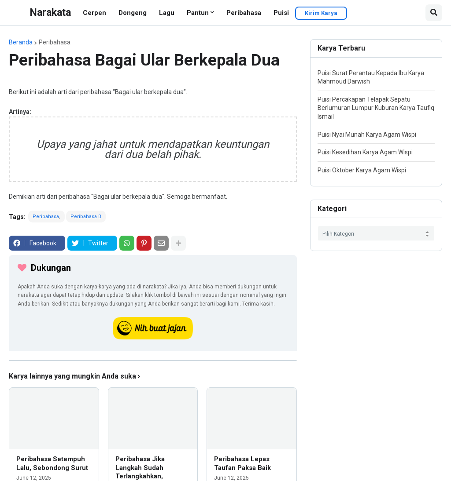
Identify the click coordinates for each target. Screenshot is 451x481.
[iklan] (153, 360)
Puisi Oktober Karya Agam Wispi (362, 170)
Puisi (281, 13)
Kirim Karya (321, 13)
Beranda (21, 42)
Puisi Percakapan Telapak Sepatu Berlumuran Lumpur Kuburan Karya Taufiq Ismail (376, 108)
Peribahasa (243, 13)
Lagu (166, 13)
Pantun (198, 13)
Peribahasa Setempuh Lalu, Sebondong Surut (52, 463)
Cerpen (94, 13)
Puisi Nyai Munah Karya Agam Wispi (367, 134)
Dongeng (132, 13)
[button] (433, 12)
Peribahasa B (85, 216)
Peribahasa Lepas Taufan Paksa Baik (242, 463)
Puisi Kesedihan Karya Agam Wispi (365, 152)
